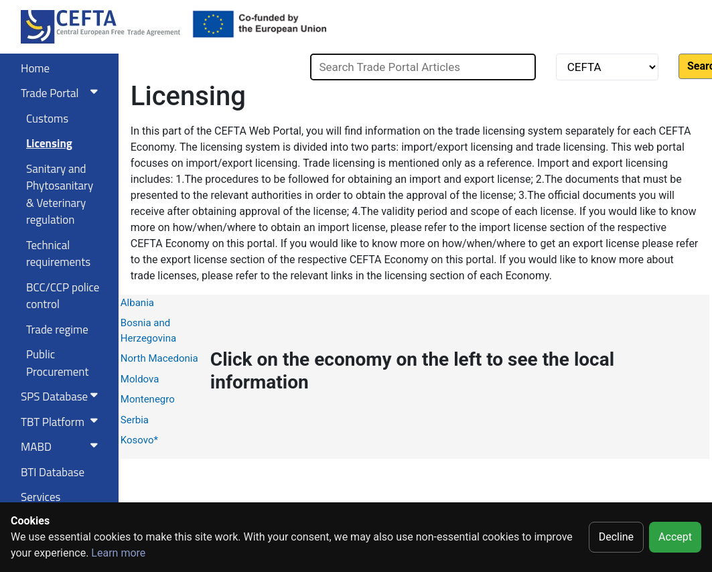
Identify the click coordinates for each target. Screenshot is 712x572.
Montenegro (148, 399)
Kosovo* (139, 440)
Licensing (49, 143)
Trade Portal (62, 93)
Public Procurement (57, 363)
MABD (62, 446)
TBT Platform (62, 422)
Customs (47, 118)
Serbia (135, 420)
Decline (616, 536)
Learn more (118, 553)
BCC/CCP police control (62, 296)
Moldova (140, 379)
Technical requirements (58, 253)
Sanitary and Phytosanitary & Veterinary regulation (59, 194)
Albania (137, 303)
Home (35, 68)
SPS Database (62, 396)
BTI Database (52, 472)
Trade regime (57, 329)
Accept (675, 536)
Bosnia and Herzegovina (148, 330)
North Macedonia (159, 358)
